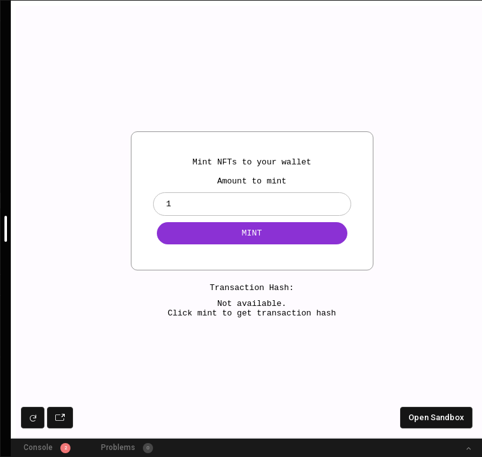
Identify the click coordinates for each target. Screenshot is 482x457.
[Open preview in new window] (60, 417)
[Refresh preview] (32, 417)
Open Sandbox (436, 417)
